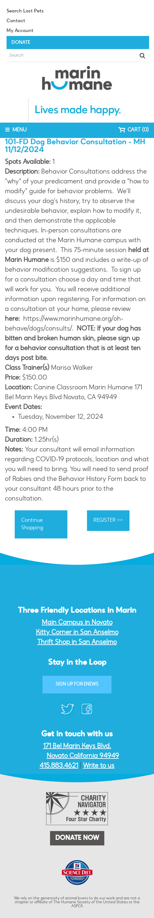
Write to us (98, 766)
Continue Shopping (32, 524)
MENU (15, 130)
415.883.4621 (59, 766)
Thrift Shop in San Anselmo (77, 642)
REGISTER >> (108, 520)
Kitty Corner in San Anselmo (77, 632)
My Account (20, 30)
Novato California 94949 (83, 756)
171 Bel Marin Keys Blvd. (77, 746)
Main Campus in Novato (77, 623)
